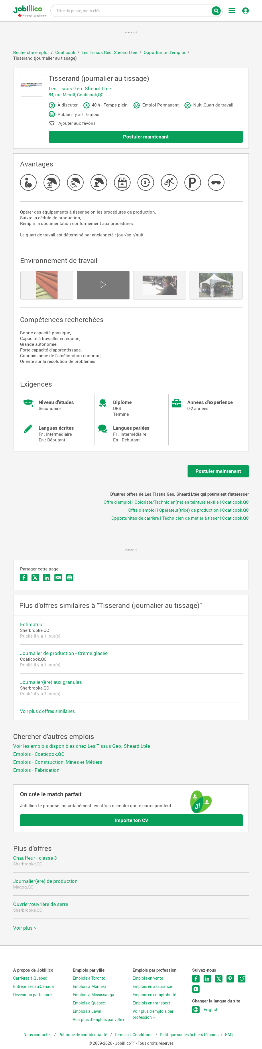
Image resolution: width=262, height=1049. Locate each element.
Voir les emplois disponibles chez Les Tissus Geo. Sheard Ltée (81, 746)
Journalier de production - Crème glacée (64, 653)
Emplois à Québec (89, 1003)
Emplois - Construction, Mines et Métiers (57, 762)
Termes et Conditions (134, 1034)
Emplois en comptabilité (154, 994)
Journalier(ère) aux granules (51, 682)
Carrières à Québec (30, 978)
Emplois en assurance (152, 986)
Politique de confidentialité (83, 1034)
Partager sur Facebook (23, 577)
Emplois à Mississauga (93, 994)
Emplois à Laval (87, 1011)
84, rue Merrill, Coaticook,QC (76, 94)
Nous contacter (37, 1034)
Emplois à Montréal (90, 986)
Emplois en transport (151, 1003)
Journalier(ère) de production (45, 881)
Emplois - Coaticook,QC (38, 754)
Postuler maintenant (146, 136)
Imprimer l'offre (69, 577)
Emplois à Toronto (89, 978)
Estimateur (32, 624)
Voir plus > (24, 928)
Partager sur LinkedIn (46, 577)
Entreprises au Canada (33, 986)
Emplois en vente (148, 978)
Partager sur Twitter (35, 577)
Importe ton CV (131, 820)
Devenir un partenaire (32, 994)
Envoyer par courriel (58, 577)
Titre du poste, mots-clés (136, 10)
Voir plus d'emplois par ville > (99, 1019)
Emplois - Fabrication (36, 770)
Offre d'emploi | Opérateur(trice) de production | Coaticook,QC (188, 510)
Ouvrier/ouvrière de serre (40, 904)
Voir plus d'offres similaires (47, 711)
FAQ (229, 1034)
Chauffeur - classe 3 (35, 858)
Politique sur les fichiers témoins (189, 1034)
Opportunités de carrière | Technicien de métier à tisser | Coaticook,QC (180, 518)
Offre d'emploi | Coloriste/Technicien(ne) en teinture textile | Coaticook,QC (176, 502)
